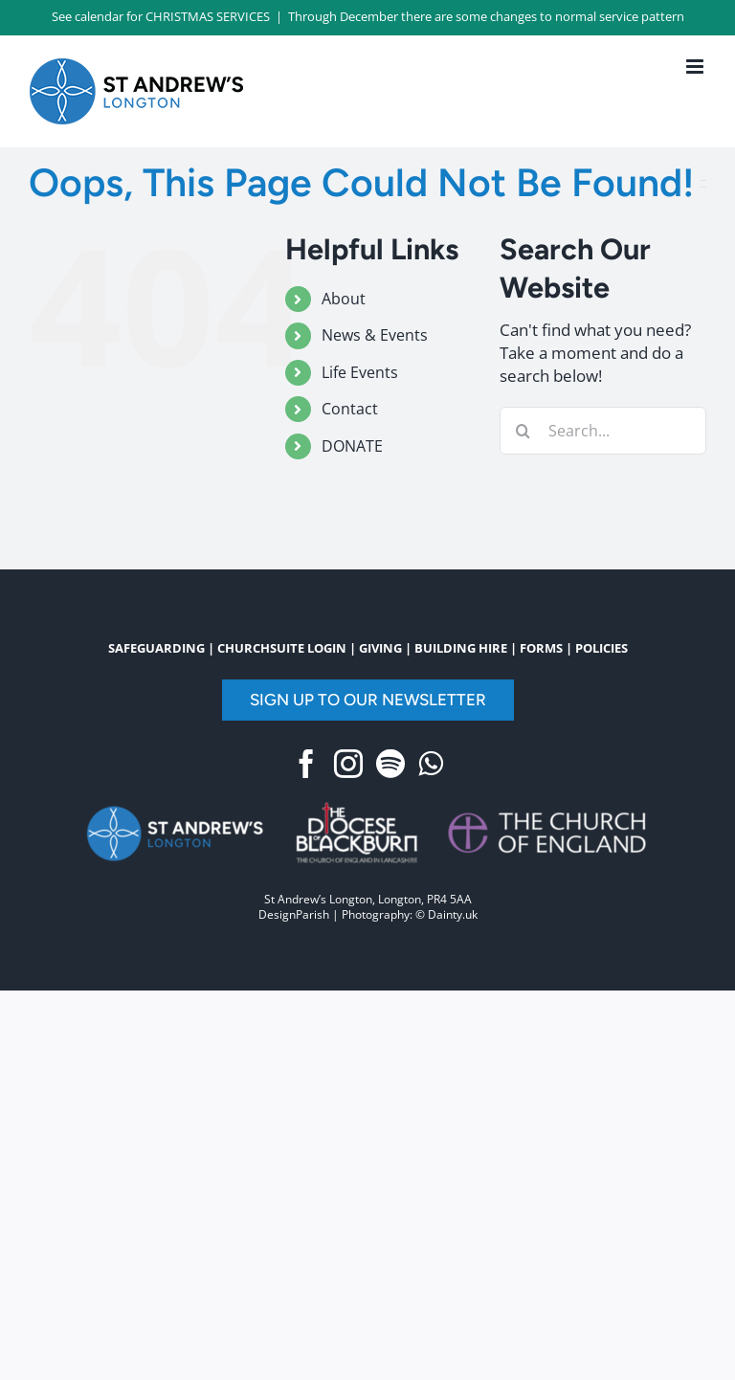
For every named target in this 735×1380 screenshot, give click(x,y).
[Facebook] (306, 763)
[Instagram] (348, 763)
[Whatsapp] (430, 763)
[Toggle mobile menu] (696, 66)
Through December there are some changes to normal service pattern (486, 16)
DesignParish (293, 914)
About (344, 298)
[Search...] (603, 431)
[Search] (523, 431)
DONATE (352, 445)
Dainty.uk (453, 914)
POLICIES (601, 648)
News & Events (375, 334)
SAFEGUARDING (156, 648)
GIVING (380, 648)
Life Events (360, 372)
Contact (350, 408)
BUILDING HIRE (460, 648)
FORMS (541, 648)
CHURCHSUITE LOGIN (281, 648)
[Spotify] (390, 763)
